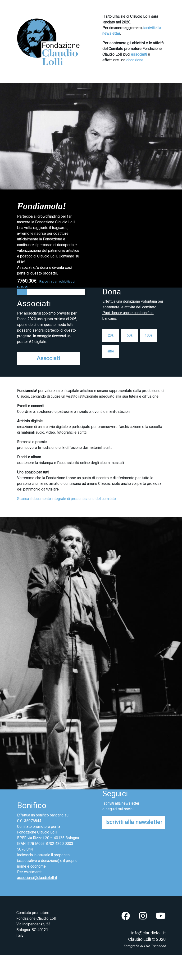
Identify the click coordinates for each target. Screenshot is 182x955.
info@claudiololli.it (148, 933)
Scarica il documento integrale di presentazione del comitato (66, 499)
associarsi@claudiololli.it (37, 878)
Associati (48, 358)
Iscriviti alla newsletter (133, 822)
